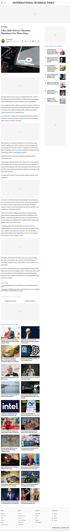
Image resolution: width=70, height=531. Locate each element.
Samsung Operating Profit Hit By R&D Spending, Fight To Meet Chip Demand (30, 396)
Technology (3, 515)
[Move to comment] (38, 41)
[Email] (35, 41)
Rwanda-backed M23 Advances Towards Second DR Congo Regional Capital (9, 450)
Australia (36, 515)
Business (3, 513)
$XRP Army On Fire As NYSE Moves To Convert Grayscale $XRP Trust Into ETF (30, 341)
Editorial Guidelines (30, 301)
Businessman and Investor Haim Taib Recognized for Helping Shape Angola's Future (10, 341)
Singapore (37, 520)
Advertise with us (21, 515)
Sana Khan (10, 39)
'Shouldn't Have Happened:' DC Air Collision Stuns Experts (53, 100)
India (36, 518)
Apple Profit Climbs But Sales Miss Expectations (53, 83)
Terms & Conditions (22, 520)
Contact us (20, 518)
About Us (20, 513)
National (2, 520)
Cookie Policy (20, 524)
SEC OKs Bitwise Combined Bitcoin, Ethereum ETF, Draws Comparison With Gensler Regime (10, 360)
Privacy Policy (21, 522)
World (2, 518)
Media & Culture (4, 524)
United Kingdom (38, 522)
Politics (2, 522)
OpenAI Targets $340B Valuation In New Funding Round (52, 76)
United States (37, 513)
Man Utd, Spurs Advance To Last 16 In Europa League (52, 92)
